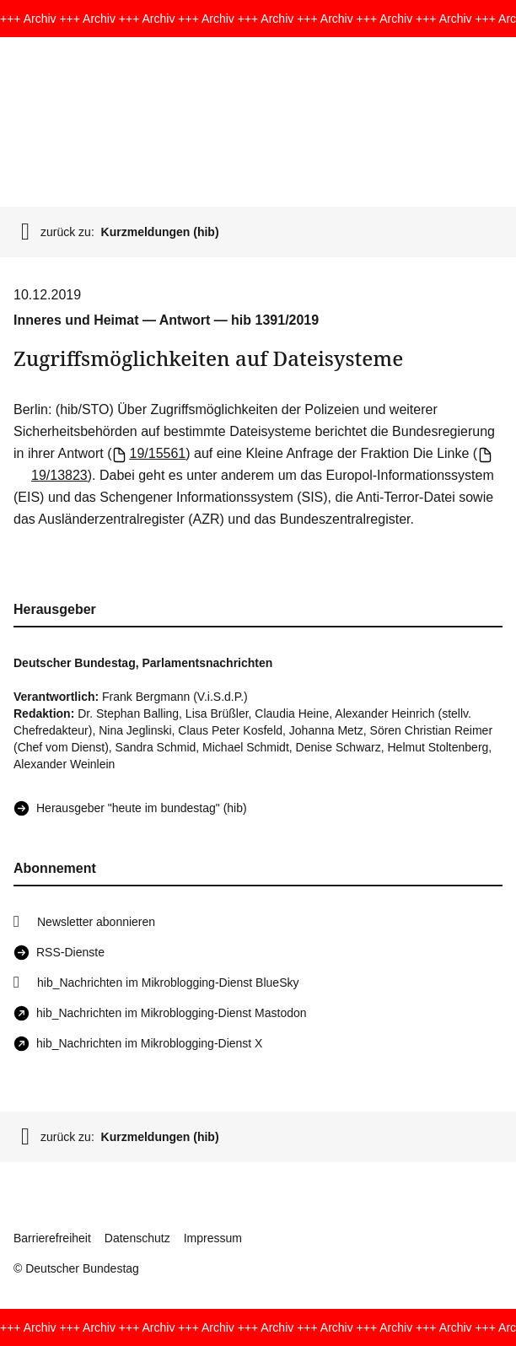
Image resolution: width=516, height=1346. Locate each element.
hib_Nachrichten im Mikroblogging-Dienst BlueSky (167, 982)
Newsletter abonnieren (96, 922)
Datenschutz (137, 1238)
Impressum (213, 1238)
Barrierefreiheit (52, 1238)
